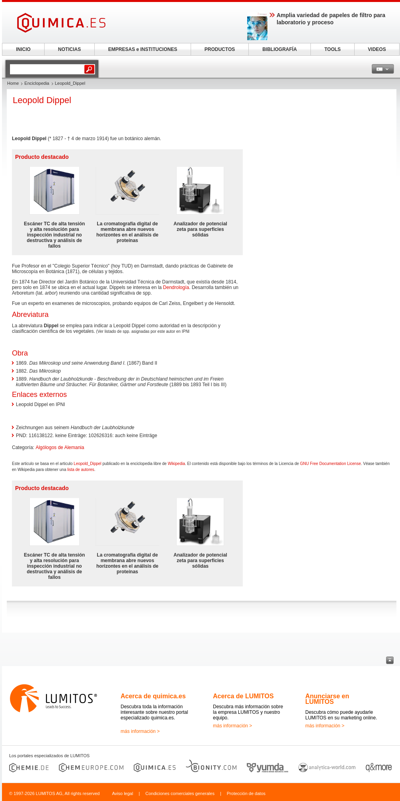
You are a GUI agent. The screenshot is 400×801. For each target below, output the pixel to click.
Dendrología (176, 287)
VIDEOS (377, 49)
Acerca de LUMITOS (243, 696)
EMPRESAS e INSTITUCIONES (142, 49)
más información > (140, 731)
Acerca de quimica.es (153, 696)
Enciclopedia (36, 83)
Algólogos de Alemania (59, 447)
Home (13, 83)
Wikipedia (176, 463)
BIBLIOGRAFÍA (279, 49)
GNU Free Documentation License (330, 463)
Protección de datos (246, 793)
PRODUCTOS (220, 49)
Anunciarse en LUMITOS (327, 699)
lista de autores (80, 469)
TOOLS (332, 49)
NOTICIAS (69, 49)
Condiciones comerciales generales (180, 793)
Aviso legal (122, 793)
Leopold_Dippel (87, 463)
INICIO (23, 49)
